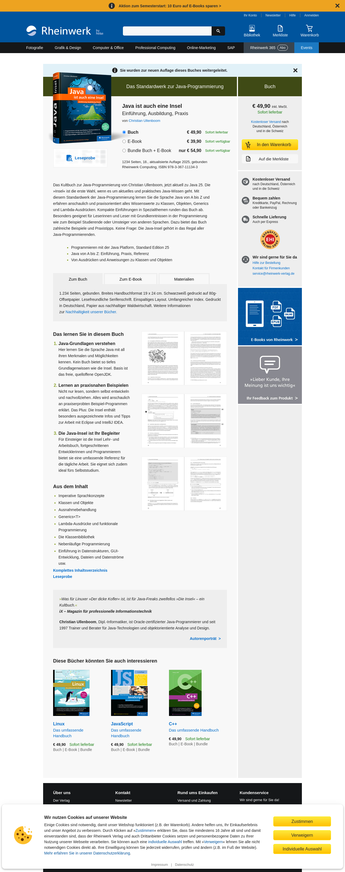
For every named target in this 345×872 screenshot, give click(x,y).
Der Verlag (61, 800)
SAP (231, 48)
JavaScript (136, 730)
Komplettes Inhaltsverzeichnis (80, 570)
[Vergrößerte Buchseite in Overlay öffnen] (184, 358)
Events (306, 48)
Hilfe (292, 15)
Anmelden (311, 15)
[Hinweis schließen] (337, 5)
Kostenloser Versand (266, 122)
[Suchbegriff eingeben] (167, 31)
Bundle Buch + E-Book (149, 150)
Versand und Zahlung (194, 800)
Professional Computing (155, 48)
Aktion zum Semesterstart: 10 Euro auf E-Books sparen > (170, 6)
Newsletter (273, 15)
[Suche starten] (218, 31)
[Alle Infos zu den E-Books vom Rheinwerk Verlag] (270, 317)
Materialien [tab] (184, 279)
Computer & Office (108, 48)
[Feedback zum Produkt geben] (270, 375)
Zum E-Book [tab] (130, 279)
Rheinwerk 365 (269, 48)
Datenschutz (184, 865)
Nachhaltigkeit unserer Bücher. (90, 312)
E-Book (134, 141)
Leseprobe (62, 576)
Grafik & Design (68, 48)
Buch (132, 132)
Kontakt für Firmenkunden (271, 268)
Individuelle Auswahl (302, 848)
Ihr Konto (250, 15)
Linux (78, 730)
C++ (198, 727)
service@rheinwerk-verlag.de (273, 273)
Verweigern (213, 842)
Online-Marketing (201, 48)
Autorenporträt (203, 638)
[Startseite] (65, 31)
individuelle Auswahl (165, 842)
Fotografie (34, 48)
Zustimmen (145, 830)
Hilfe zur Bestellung (266, 263)
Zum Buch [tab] (78, 279)
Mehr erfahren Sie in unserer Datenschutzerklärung (87, 853)
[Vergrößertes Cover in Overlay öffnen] (77, 108)
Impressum (159, 865)
